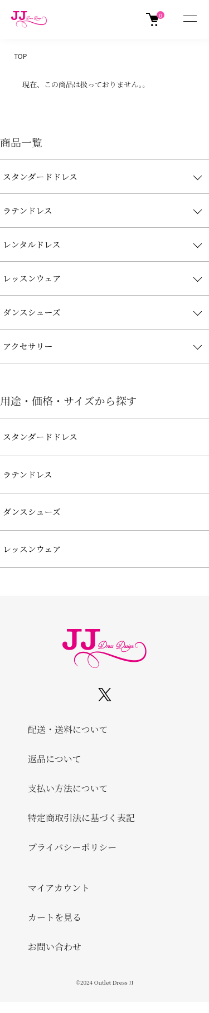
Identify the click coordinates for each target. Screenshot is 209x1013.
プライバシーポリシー (72, 847)
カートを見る (54, 917)
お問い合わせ (54, 946)
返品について (54, 758)
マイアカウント (59, 887)
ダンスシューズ (32, 312)
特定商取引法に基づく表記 (81, 817)
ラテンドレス (27, 210)
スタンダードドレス (40, 176)
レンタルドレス (32, 244)
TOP (20, 56)
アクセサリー (28, 346)
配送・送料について (68, 729)
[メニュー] (189, 19)
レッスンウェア (32, 278)
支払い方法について (68, 788)
